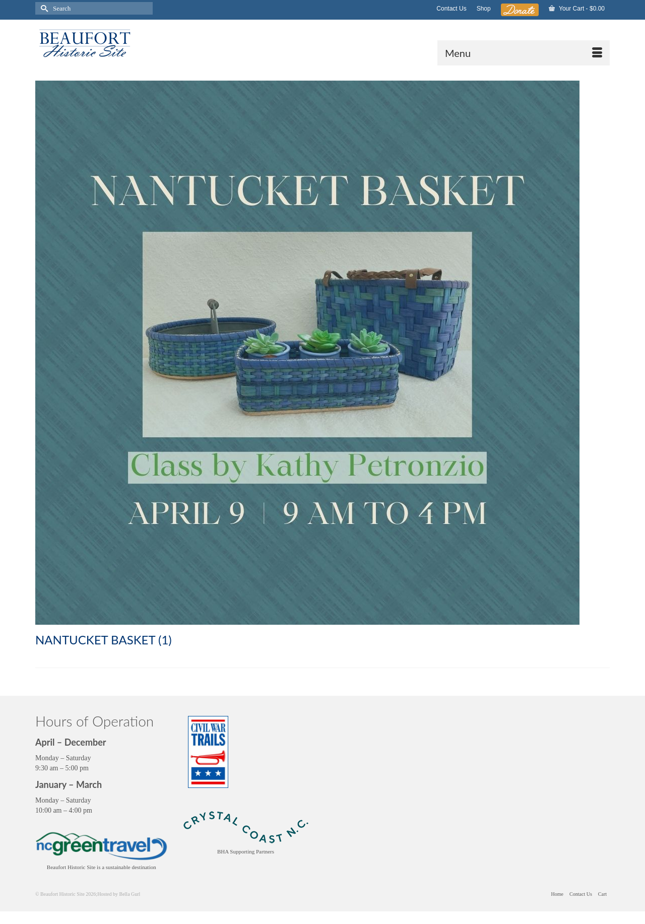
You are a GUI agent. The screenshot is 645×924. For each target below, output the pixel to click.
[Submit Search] (42, 8)
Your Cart (577, 8)
